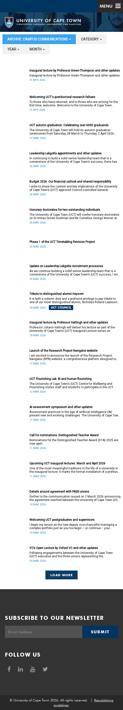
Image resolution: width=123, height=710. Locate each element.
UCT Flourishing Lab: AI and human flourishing (60, 379)
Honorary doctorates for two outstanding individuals (64, 210)
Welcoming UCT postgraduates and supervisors (62, 520)
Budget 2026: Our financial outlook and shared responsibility (70, 181)
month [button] (37, 49)
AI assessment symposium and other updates (61, 407)
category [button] (91, 39)
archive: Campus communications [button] (39, 39)
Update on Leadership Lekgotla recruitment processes (66, 266)
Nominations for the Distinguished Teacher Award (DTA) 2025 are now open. (73, 441)
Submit (100, 631)
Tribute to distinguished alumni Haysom (56, 294)
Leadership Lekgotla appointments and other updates (65, 153)
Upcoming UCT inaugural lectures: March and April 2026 (67, 463)
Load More (61, 575)
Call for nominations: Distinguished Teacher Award (63, 435)
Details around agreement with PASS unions (59, 491)
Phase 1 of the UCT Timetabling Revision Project (62, 242)
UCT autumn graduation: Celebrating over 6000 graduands (69, 125)
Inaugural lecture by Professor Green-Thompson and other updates (74, 70)
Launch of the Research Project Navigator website (63, 350)
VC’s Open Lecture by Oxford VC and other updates (63, 548)
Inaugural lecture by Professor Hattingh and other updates (68, 322)
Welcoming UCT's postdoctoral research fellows (62, 97)
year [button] (13, 49)
